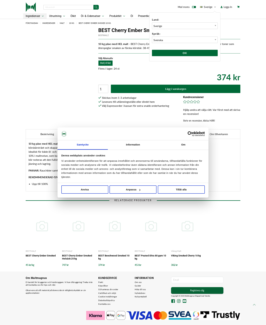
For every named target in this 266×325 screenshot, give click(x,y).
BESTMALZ (103, 35)
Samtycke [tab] (83, 144)
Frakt (100, 282)
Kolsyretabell (141, 296)
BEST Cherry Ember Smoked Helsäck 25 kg (77, 257)
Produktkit (117, 16)
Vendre (207, 296)
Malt (62, 23)
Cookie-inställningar (107, 296)
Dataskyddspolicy (106, 300)
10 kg (71, 23)
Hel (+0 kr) (105, 63)
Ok (185, 52)
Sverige (208, 7)
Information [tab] (133, 144)
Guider (138, 285)
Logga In (226, 7)
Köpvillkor (103, 285)
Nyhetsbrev (140, 293)
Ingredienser (35, 16)
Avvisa (85, 189)
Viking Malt (176, 251)
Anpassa (133, 189)
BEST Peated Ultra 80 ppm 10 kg (150, 257)
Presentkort (144, 16)
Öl (131, 16)
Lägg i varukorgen (175, 88)
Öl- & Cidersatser (93, 16)
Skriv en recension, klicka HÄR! (199, 120)
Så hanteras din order (108, 289)
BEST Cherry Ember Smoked (41, 255)
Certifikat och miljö (107, 293)
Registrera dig (197, 290)
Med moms (187, 8)
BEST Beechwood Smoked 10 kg (113, 257)
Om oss (138, 282)
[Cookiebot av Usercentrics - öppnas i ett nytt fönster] (190, 133)
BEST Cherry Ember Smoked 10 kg (95, 23)
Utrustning (57, 16)
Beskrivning (47, 134)
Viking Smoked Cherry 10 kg (186, 255)
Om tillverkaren (219, 134)
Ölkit (73, 16)
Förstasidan (32, 23)
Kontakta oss (104, 304)
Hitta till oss (140, 289)
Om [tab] (183, 144)
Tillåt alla (181, 189)
